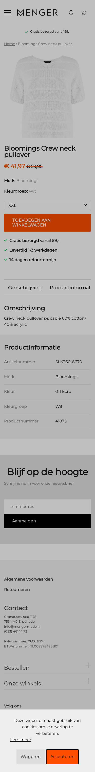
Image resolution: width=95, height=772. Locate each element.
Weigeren (31, 756)
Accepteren (62, 756)
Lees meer (20, 740)
